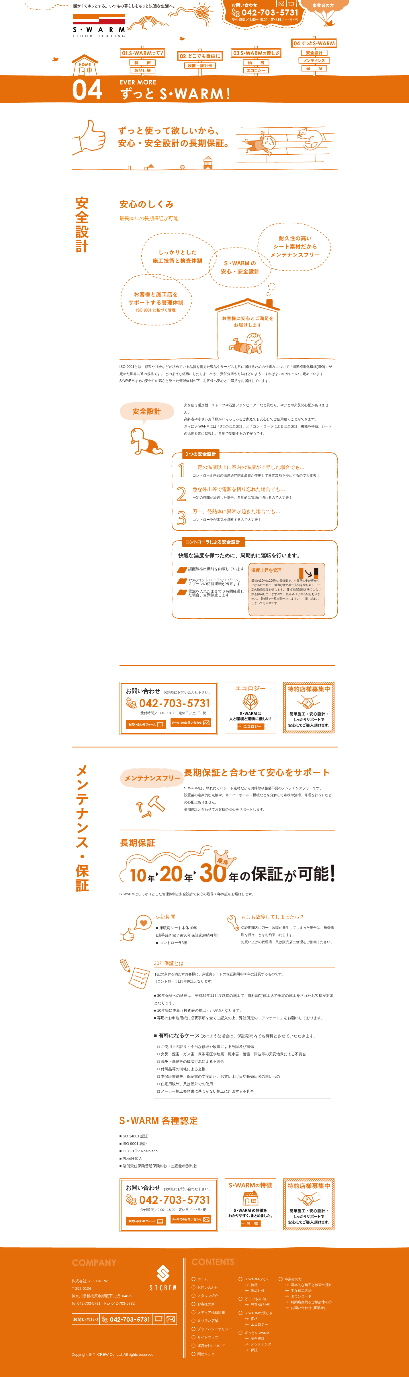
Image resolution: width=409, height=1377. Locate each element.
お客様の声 (206, 1304)
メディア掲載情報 (211, 1312)
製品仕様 (258, 1290)
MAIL (171, 1319)
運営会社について (211, 1345)
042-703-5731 (89, 1303)
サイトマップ (207, 1337)
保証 (254, 1350)
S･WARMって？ (256, 1279)
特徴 (254, 1285)
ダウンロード (301, 1296)
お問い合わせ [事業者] (308, 1308)
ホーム (202, 1279)
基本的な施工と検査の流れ (311, 1285)
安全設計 (258, 1338)
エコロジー (259, 1324)
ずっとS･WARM (256, 1333)
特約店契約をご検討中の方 (311, 1302)
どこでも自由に (256, 1299)
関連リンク (206, 1354)
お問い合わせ (207, 1287)
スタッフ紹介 (207, 1296)
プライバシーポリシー (214, 1329)
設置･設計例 (260, 1304)
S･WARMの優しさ (258, 1313)
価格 (254, 1318)
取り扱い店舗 (207, 1320)
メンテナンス (261, 1344)
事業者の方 (293, 1279)
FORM (158, 1319)
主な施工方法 (301, 1290)
